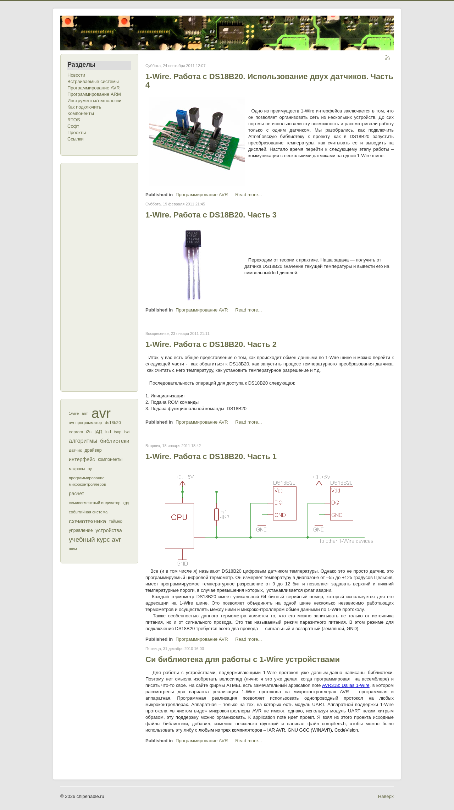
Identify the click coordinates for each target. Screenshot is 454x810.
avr (101, 413)
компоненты (110, 459)
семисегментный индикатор (95, 503)
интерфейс (82, 459)
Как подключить (84, 107)
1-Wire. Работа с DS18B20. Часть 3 (211, 214)
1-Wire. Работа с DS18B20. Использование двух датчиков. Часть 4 (269, 80)
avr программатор (85, 422)
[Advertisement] (95, 276)
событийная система (88, 512)
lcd (108, 431)
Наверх (386, 796)
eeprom (76, 431)
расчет (76, 493)
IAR (98, 432)
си (126, 503)
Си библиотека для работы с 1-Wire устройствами (242, 659)
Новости (76, 75)
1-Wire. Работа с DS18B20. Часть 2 (211, 344)
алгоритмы (83, 441)
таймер (115, 521)
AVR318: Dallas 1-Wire (346, 685)
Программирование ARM (94, 94)
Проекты (76, 132)
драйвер (93, 450)
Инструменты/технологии (94, 100)
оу (90, 469)
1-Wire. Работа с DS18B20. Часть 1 (211, 456)
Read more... (248, 194)
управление (81, 530)
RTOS (73, 119)
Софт (73, 126)
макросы (77, 469)
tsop (117, 432)
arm (85, 413)
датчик (75, 450)
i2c (89, 431)
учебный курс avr (95, 539)
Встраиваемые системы (93, 81)
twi (126, 431)
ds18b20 (113, 422)
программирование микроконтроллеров (87, 481)
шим (73, 549)
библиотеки (114, 441)
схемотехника (87, 521)
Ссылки (75, 139)
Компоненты (80, 113)
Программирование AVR (93, 87)
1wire (74, 413)
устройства (109, 530)
